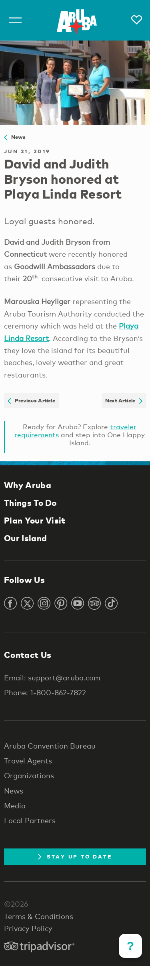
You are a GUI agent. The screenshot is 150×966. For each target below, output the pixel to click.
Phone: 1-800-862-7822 (45, 692)
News (15, 137)
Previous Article (31, 400)
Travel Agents (28, 760)
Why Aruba (27, 485)
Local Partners (30, 820)
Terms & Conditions (38, 916)
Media (15, 805)
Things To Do (30, 502)
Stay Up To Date (75, 856)
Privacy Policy (28, 928)
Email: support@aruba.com (52, 677)
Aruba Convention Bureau (50, 745)
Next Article (123, 400)
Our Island (25, 538)
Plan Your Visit (35, 520)
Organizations (29, 775)
